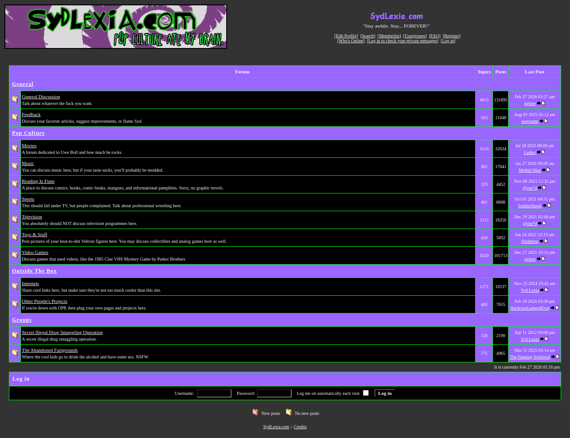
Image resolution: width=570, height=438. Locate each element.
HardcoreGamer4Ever (530, 307)
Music (28, 163)
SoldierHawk (530, 205)
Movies (29, 145)
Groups (22, 320)
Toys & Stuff (34, 234)
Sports (28, 198)
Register (451, 35)
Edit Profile (346, 35)
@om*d (530, 187)
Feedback (31, 114)
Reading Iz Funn (38, 181)
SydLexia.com (276, 426)
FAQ (435, 35)
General (22, 84)
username (529, 121)
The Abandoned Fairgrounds (50, 350)
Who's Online (351, 40)
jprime (530, 103)
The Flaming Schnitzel (529, 356)
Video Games (35, 252)
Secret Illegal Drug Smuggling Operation (62, 332)
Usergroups (415, 35)
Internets (30, 283)
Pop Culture (28, 133)
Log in (448, 40)
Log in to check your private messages (402, 40)
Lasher (530, 152)
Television (32, 216)
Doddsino (530, 241)
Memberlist (389, 35)
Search (368, 35)
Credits (300, 426)
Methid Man (530, 170)
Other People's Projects (44, 301)
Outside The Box (34, 271)
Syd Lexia (530, 290)
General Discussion (41, 96)
